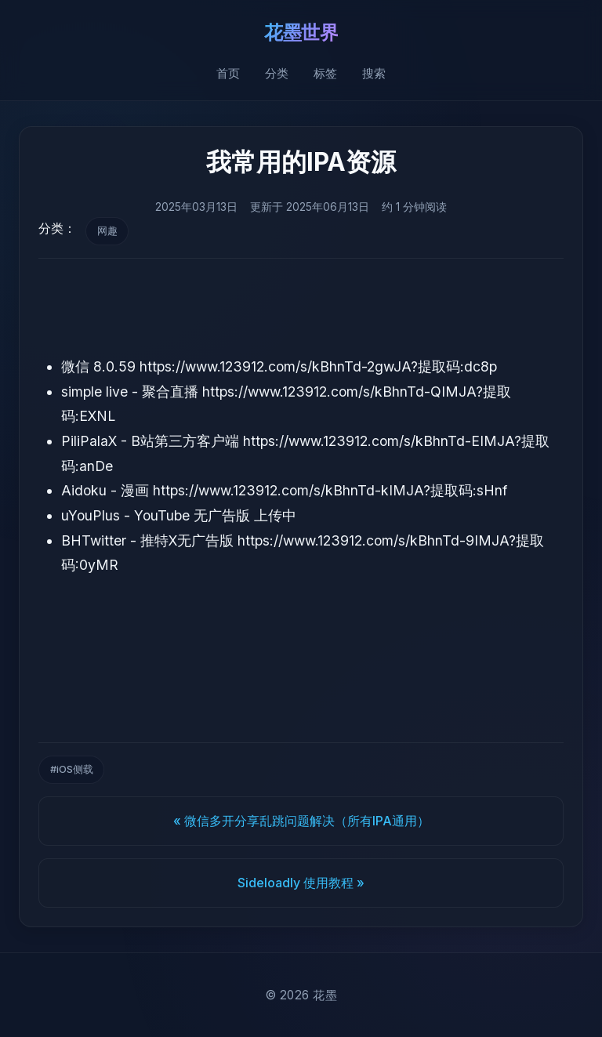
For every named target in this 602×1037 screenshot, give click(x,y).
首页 (228, 73)
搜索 (374, 73)
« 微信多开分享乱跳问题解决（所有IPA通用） (301, 821)
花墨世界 (301, 32)
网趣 (107, 231)
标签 (325, 73)
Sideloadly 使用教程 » (301, 882)
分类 (276, 73)
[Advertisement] (301, 306)
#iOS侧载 (71, 769)
